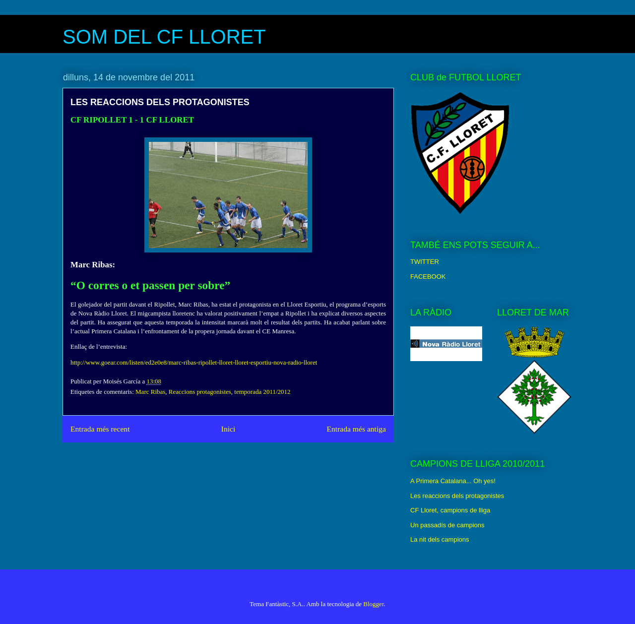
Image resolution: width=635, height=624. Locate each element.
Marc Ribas (150, 391)
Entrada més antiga (356, 429)
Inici (228, 429)
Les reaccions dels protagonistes (457, 495)
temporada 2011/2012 (262, 391)
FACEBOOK (428, 276)
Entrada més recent (100, 429)
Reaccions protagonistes (200, 391)
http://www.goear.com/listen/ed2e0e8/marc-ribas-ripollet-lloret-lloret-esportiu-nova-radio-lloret (193, 362)
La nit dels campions (439, 539)
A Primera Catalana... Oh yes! (453, 481)
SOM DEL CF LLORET (164, 37)
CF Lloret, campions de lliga (450, 510)
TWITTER (424, 261)
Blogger (373, 604)
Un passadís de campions (447, 525)
